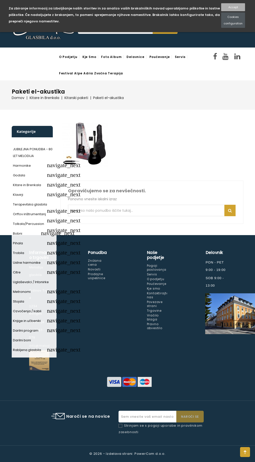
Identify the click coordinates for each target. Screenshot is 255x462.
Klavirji (18, 194)
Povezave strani (155, 304)
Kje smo (89, 57)
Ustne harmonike (27, 262)
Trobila (18, 253)
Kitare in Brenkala (27, 185)
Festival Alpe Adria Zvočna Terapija (91, 73)
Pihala (18, 243)
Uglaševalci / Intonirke (31, 282)
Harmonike (22, 165)
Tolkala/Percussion (28, 223)
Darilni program (25, 330)
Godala (19, 175)
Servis (180, 57)
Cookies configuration (233, 20)
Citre (17, 272)
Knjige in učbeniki (27, 320)
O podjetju (68, 57)
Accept (233, 7)
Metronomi (22, 291)
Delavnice (135, 57)
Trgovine (154, 310)
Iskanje (230, 210)
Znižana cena (95, 262)
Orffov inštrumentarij (29, 214)
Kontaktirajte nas (157, 295)
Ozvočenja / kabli (27, 311)
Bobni (17, 233)
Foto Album (111, 57)
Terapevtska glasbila (30, 204)
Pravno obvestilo (154, 326)
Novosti (94, 269)
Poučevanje (159, 57)
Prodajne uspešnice (96, 276)
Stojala (18, 301)
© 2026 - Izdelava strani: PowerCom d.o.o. (127, 453)
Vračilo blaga (153, 317)
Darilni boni (22, 340)
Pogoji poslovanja (156, 267)
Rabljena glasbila (27, 350)
